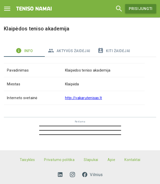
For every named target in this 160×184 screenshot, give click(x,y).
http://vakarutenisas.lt (83, 98)
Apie (111, 160)
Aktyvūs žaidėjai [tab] (69, 51)
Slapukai (91, 160)
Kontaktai (132, 160)
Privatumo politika (59, 160)
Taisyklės (27, 160)
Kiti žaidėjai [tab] (114, 51)
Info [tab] (24, 51)
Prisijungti (141, 9)
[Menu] (7, 9)
